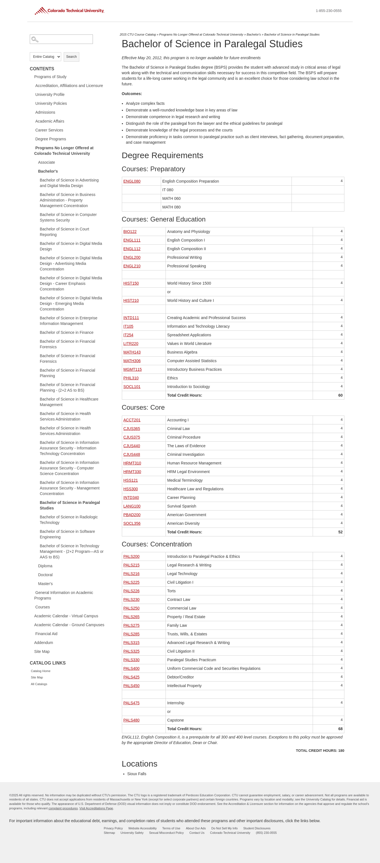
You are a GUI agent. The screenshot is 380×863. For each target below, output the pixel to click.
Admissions (45, 112)
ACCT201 (132, 420)
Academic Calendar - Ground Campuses (69, 625)
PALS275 (132, 625)
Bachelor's (48, 171)
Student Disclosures (256, 828)
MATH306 (132, 361)
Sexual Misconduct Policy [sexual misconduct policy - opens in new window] (166, 832)
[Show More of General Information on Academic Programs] (32, 592)
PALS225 (132, 582)
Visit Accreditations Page (96, 808)
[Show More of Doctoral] (35, 574)
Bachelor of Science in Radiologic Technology (69, 520)
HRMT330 (132, 471)
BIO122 (130, 231)
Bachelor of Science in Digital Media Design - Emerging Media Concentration (71, 303)
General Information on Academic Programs (63, 595)
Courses (42, 607)
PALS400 (132, 668)
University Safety (132, 832)
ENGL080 (132, 181)
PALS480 (132, 720)
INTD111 (131, 317)
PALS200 (132, 556)
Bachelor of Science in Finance (66, 332)
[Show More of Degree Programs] (32, 138)
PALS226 (132, 591)
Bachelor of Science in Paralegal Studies (70, 505)
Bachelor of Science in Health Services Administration (65, 416)
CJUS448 (132, 454)
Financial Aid (46, 633)
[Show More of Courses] (32, 607)
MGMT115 (133, 369)
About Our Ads (196, 828)
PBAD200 (132, 515)
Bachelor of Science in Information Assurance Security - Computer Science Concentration (69, 468)
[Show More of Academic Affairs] (32, 121)
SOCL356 (132, 523)
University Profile (50, 94)
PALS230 (132, 599)
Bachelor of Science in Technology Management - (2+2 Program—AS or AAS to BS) (71, 551)
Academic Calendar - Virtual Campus (66, 616)
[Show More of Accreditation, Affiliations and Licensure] (32, 85)
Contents (42, 68)
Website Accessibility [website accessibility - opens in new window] (142, 828)
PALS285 (132, 634)
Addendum (43, 642)
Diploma (45, 566)
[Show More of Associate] (35, 162)
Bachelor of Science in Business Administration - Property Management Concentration (67, 200)
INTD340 (131, 497)
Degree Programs (50, 139)
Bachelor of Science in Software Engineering (67, 534)
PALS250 (132, 608)
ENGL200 (132, 257)
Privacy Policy (113, 828)
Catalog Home (40, 671)
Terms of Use (171, 828)
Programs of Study (50, 76)
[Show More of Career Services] (32, 130)
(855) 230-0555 (266, 832)
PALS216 (132, 573)
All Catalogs (39, 684)
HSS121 (131, 480)
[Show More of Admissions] (32, 112)
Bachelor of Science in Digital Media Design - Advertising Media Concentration (71, 263)
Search (71, 57)
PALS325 (132, 651)
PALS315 (132, 642)
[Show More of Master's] (35, 583)
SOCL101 (132, 386)
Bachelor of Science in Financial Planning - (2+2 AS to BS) (67, 387)
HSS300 (131, 489)
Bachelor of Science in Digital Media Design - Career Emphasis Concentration (71, 283)
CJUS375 (132, 437)
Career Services (49, 130)
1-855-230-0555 (329, 11)
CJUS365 (132, 428)
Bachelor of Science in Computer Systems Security (68, 217)
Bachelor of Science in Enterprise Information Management (68, 321)
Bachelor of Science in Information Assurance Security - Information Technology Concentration (69, 448)
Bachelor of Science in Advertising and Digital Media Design (69, 183)
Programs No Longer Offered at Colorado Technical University (63, 151)
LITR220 (131, 343)
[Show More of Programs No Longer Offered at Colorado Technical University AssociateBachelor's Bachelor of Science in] (32, 147)
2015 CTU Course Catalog (138, 34)
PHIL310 (131, 378)
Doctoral (45, 575)
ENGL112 (132, 249)
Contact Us (196, 832)
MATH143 (132, 352)
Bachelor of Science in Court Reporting (64, 232)
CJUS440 (132, 446)
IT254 (129, 335)
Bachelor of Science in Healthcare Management (69, 402)
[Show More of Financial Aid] (32, 633)
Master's (45, 583)
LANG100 (132, 506)
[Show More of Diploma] (35, 565)
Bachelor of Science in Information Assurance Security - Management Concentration (70, 488)
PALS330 (132, 660)
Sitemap (109, 832)
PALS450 (132, 685)
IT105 (129, 326)
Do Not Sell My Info (224, 828)
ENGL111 (132, 240)
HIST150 (131, 283)
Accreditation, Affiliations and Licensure (69, 85)
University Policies (51, 103)
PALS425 (132, 677)
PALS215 (132, 565)
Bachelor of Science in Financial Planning (67, 373)
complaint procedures (63, 808)
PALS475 (132, 703)
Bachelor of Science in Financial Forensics (67, 344)
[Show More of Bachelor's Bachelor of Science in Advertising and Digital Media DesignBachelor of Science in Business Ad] (35, 171)
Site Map (42, 651)
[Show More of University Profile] (32, 94)
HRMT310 (132, 463)
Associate (46, 162)
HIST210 (131, 300)
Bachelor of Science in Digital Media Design (71, 246)
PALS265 (132, 617)
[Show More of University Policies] (32, 103)
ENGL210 (132, 266)
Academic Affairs (49, 121)
